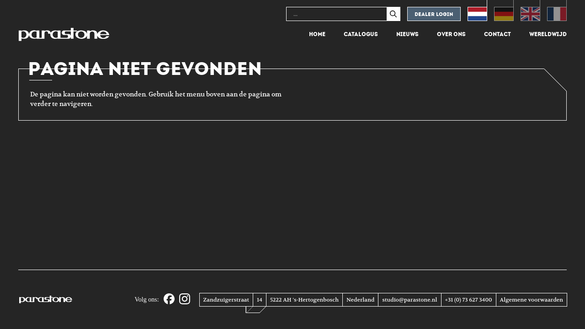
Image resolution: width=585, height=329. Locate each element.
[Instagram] (184, 299)
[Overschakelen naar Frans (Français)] (557, 10)
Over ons (451, 34)
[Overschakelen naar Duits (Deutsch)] (504, 10)
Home (317, 34)
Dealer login (434, 14)
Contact (497, 34)
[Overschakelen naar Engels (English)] (530, 10)
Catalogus (361, 34)
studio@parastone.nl (409, 299)
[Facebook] (169, 299)
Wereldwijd (548, 34)
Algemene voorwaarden (531, 299)
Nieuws (407, 34)
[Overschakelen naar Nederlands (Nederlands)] (477, 10)
